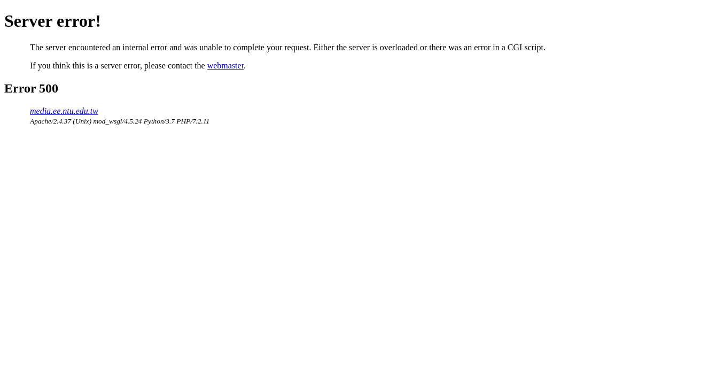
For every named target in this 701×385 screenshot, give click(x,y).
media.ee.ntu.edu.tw (64, 111)
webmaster (225, 65)
